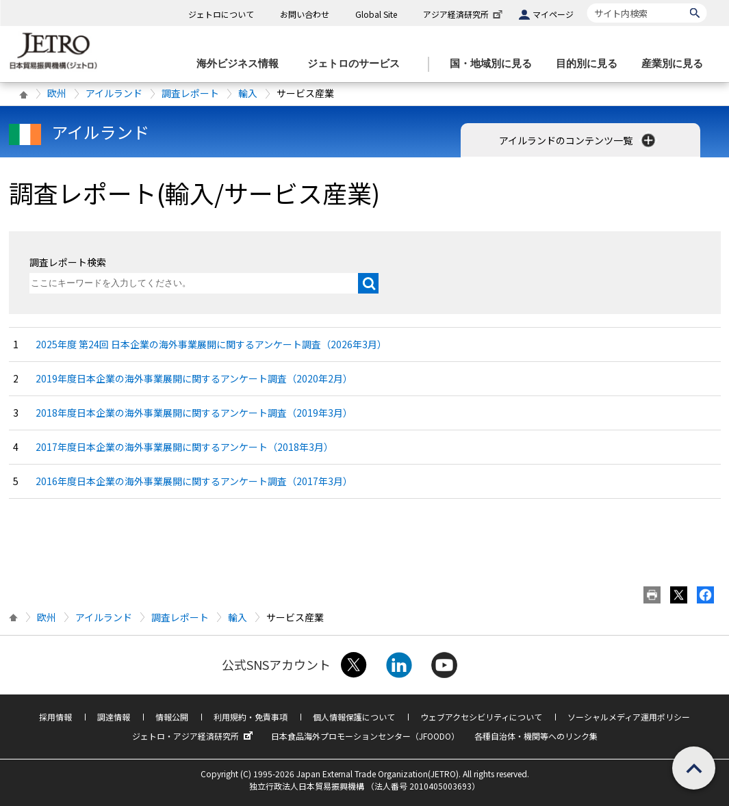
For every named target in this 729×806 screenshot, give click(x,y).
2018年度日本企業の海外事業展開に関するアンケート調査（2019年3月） (194, 412)
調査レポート (190, 93)
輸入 (247, 93)
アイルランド (114, 93)
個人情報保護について (354, 717)
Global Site (376, 14)
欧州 (56, 93)
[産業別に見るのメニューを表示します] (676, 64)
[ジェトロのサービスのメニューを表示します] (357, 64)
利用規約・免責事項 (250, 717)
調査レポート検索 (67, 262)
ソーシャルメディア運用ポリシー (628, 717)
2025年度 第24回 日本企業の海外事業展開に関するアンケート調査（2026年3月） (211, 344)
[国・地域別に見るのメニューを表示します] (495, 64)
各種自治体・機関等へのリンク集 (536, 736)
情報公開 (171, 717)
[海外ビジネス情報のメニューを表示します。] (241, 64)
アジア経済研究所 (464, 14)
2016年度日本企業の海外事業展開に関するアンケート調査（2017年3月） (194, 481)
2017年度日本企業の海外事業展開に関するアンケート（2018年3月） (184, 447)
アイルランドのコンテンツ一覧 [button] (578, 140)
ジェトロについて (221, 14)
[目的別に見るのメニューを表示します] (591, 64)
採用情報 (55, 717)
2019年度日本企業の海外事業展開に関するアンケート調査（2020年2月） (194, 378)
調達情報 (113, 717)
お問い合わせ (304, 14)
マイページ (553, 14)
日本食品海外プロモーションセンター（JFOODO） (365, 736)
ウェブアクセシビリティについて (481, 717)
